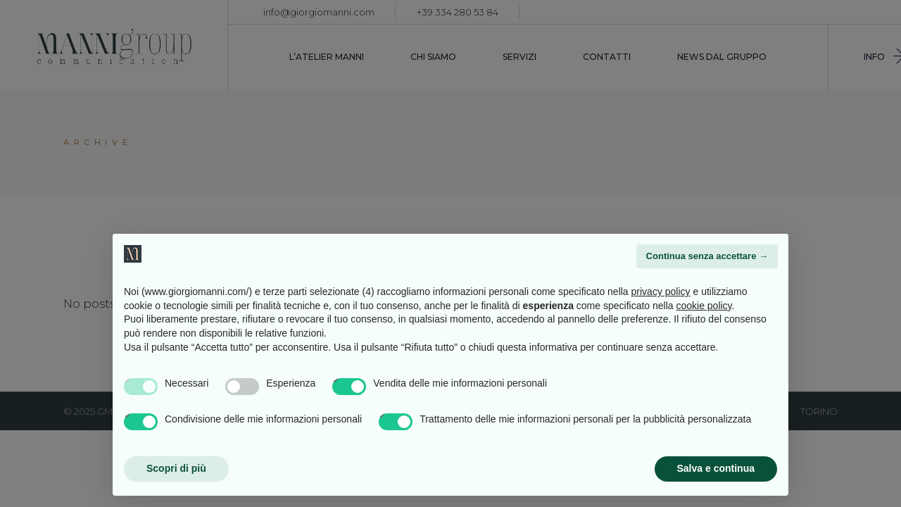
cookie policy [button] (703, 305)
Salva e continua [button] (716, 468)
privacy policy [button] (661, 291)
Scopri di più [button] (176, 468)
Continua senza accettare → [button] (707, 256)
